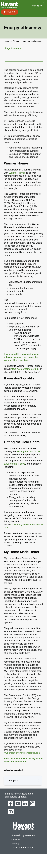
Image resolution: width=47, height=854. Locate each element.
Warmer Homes (17, 172)
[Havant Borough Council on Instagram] (32, 803)
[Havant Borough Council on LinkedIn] (25, 803)
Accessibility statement (23, 835)
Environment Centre (14, 463)
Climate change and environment (27, 41)
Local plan (23, 780)
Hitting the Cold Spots (28, 451)
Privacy (15, 843)
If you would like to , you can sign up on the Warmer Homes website (21, 357)
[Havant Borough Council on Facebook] (10, 803)
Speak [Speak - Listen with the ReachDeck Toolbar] (9, 12)
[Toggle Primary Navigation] (37, 5)
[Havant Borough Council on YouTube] (18, 803)
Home (6, 41)
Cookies (15, 839)
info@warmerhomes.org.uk (24, 369)
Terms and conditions (22, 847)
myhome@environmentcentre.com (22, 753)
